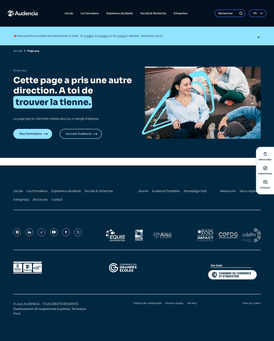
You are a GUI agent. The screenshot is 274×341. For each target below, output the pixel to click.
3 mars (88, 36)
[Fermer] (258, 37)
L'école (18, 191)
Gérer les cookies (251, 303)
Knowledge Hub (195, 191)
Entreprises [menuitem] (181, 13)
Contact (57, 199)
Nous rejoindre (250, 191)
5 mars (103, 36)
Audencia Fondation (166, 191)
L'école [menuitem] (69, 13)
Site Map (192, 303)
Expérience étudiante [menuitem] (120, 13)
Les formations (37, 191)
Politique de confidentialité (148, 303)
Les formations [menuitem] (90, 13)
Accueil (17, 51)
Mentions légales (174, 303)
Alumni (143, 191)
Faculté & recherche (99, 191)
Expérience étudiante (66, 191)
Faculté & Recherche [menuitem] (153, 13)
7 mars (121, 36)
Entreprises (21, 199)
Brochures (40, 199)
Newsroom (228, 191)
